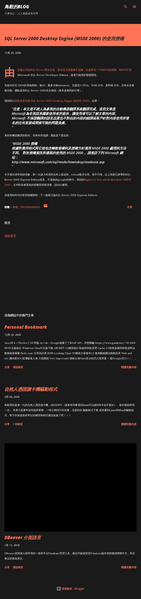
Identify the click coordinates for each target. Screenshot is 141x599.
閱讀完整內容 (129, 367)
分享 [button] (129, 207)
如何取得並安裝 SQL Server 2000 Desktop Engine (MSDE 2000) (50, 100)
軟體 (16, 207)
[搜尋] (125, 6)
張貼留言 (10, 236)
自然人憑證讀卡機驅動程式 (30, 389)
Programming (30, 207)
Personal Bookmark (25, 327)
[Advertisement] (70, 275)
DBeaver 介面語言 (22, 537)
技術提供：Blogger (70, 588)
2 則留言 (18, 424)
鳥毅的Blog (16, 7)
